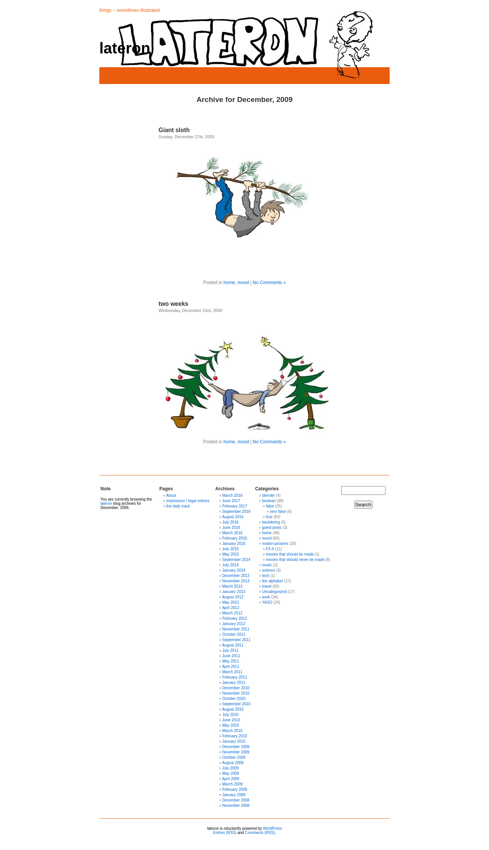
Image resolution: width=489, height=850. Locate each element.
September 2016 (236, 511)
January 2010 (234, 741)
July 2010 (230, 715)
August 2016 (232, 517)
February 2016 (234, 538)
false (270, 506)
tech (265, 576)
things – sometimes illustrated (129, 10)
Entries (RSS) (224, 833)
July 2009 (230, 768)
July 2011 (230, 650)
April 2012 (230, 608)
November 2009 (235, 752)
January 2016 (234, 543)
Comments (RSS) (260, 833)
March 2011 (232, 672)
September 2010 (236, 704)
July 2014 (230, 565)
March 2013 (232, 586)
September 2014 (236, 560)
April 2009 (230, 779)
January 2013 (234, 592)
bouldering (271, 522)
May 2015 (230, 554)
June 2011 (231, 656)
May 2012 (230, 602)
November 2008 (235, 805)
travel (266, 586)
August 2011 (232, 645)
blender (268, 495)
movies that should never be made (295, 560)
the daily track (178, 506)
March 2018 (232, 495)
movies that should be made (290, 554)
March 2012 (232, 613)
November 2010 (235, 693)
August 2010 (232, 709)
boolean (269, 501)
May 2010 (230, 725)
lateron (124, 48)
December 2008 (235, 800)
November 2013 (235, 581)
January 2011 (234, 682)
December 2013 (235, 576)
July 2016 (230, 522)
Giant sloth (174, 130)
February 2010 (234, 736)
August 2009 (232, 763)
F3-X (270, 549)
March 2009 (232, 784)
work (266, 597)
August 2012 (232, 597)
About (171, 495)
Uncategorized (274, 592)
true (269, 517)
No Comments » (269, 282)
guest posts (272, 527)
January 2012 (234, 624)
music (267, 565)
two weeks (173, 304)
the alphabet (272, 581)
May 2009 (230, 773)
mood (243, 282)
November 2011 (235, 629)
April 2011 (230, 666)
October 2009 (234, 757)
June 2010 (231, 720)
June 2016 (231, 527)
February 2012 (234, 618)
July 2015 (230, 549)
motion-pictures (275, 543)
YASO (267, 602)
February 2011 (234, 677)
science (268, 570)
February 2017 (234, 506)
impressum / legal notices (187, 501)
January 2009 (234, 795)
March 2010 (232, 731)
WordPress (272, 828)
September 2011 (236, 640)
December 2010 (235, 688)
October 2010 (234, 698)
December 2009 (235, 747)
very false (278, 511)
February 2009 (234, 789)
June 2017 (231, 501)
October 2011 (234, 634)
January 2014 (234, 570)
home (229, 282)
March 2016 (232, 533)
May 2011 (230, 661)
